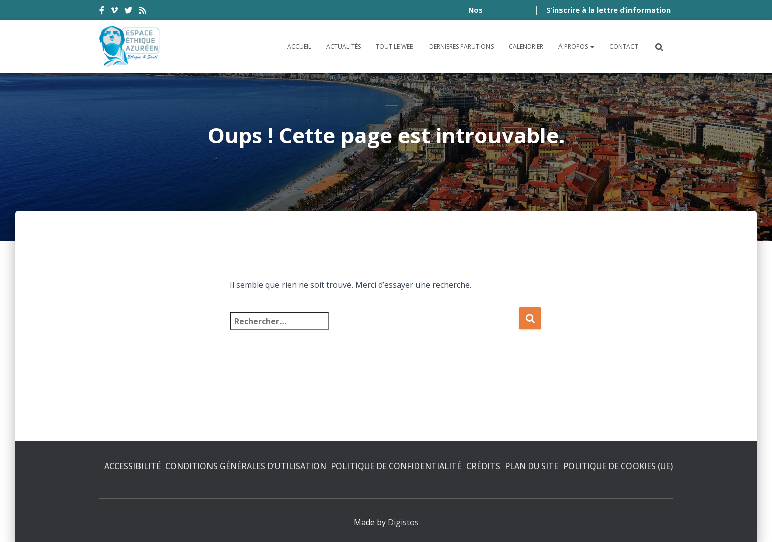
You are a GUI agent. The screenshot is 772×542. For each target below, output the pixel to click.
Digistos (403, 522)
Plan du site (531, 466)
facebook (101, 11)
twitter (128, 11)
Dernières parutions (461, 46)
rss (142, 11)
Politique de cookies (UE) (618, 466)
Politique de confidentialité (396, 466)
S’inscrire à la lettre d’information (608, 10)
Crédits (483, 466)
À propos (576, 46)
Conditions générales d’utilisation (245, 466)
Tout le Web (395, 46)
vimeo (114, 11)
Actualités (343, 46)
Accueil (299, 46)
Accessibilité (132, 466)
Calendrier (526, 46)
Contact (623, 46)
